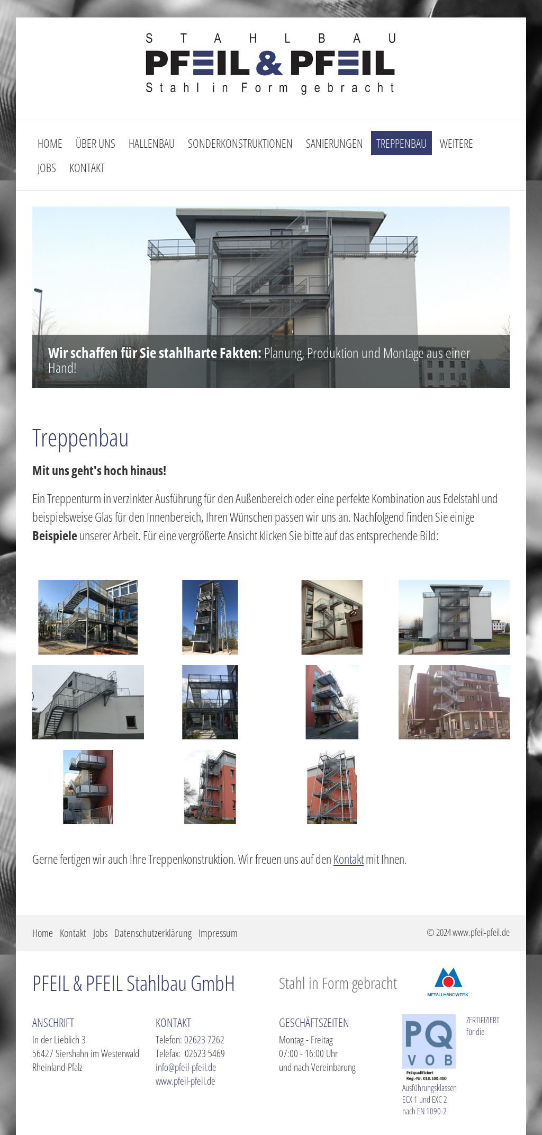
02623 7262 (204, 1040)
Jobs (47, 167)
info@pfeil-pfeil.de (186, 1067)
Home (50, 143)
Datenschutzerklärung (153, 933)
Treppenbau (401, 143)
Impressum (218, 933)
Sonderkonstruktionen (240, 143)
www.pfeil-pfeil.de (185, 1081)
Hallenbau (152, 143)
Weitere (456, 143)
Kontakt (87, 167)
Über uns (95, 143)
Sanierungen (334, 143)
